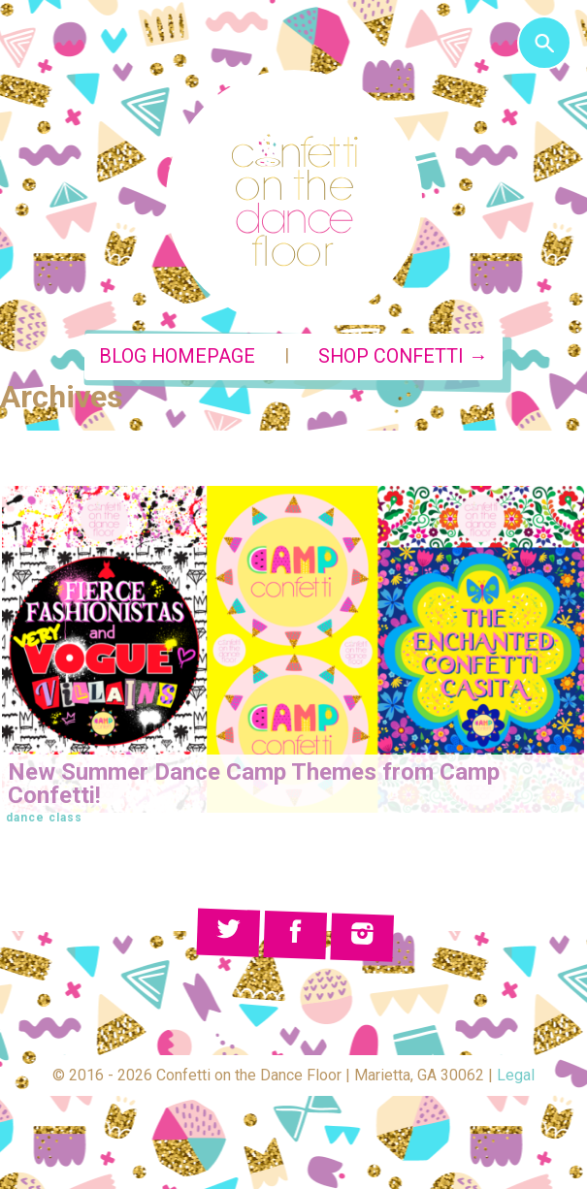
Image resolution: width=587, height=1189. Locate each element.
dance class (44, 817)
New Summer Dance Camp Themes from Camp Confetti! (254, 783)
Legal (516, 1075)
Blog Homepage (177, 356)
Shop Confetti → (403, 356)
